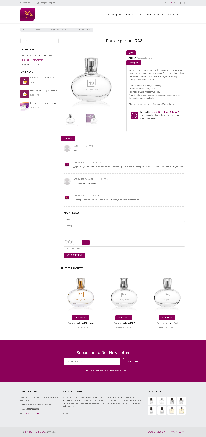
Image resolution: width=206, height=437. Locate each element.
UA (166, 3)
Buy (131, 53)
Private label (172, 14)
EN (170, 3)
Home (25, 30)
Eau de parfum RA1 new (80, 323)
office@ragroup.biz (46, 3)
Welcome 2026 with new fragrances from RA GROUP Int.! (44, 78)
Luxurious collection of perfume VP (38, 55)
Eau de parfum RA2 (124, 323)
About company (113, 14)
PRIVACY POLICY (177, 432)
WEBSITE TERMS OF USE (157, 432)
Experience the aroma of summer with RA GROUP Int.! (44, 103)
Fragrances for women (59, 30)
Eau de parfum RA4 (167, 323)
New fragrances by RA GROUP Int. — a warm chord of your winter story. (44, 90)
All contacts (24, 418)
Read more (80, 318)
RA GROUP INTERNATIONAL (35, 432)
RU (175, 3)
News (140, 14)
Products (129, 14)
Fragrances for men (31, 64)
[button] (20, 55)
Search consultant (155, 14)
